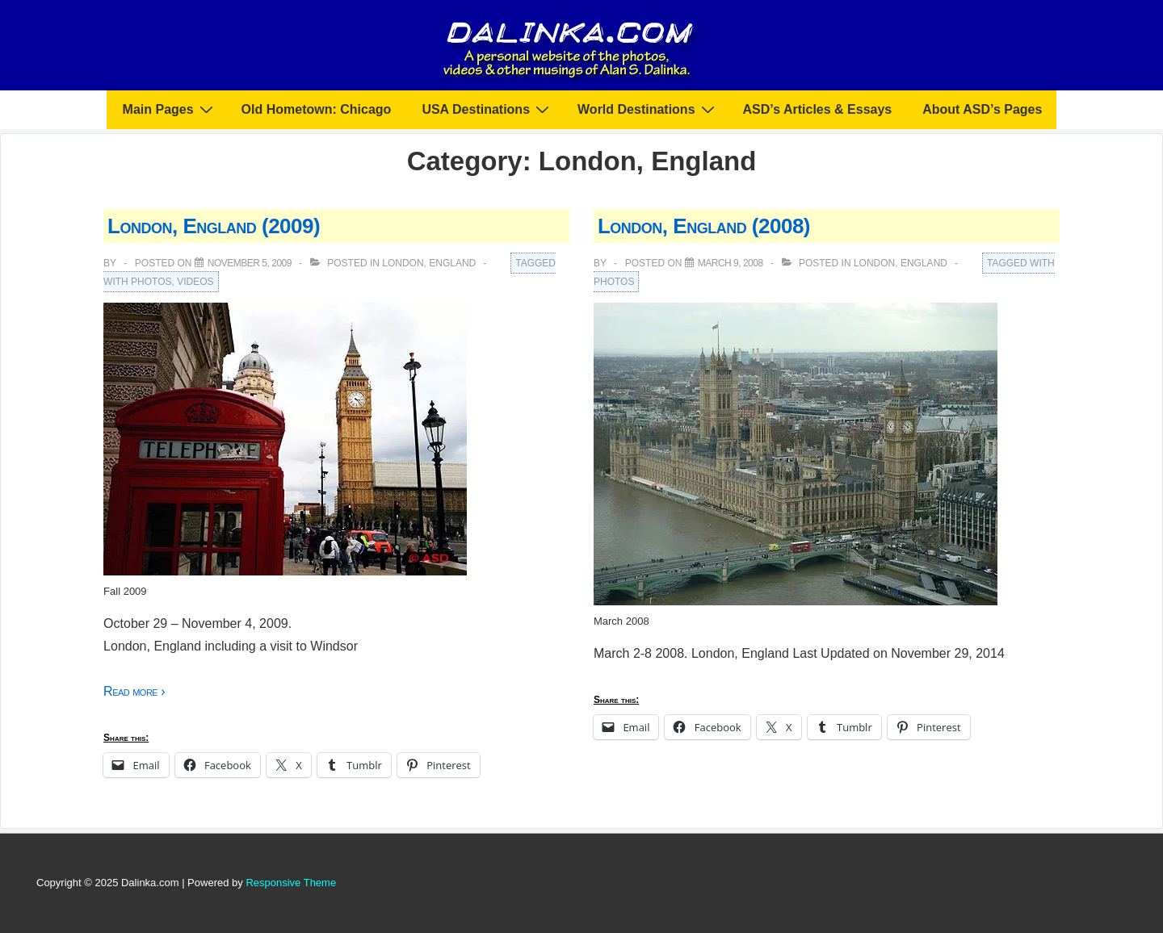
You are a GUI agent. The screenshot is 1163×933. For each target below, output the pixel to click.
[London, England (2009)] (250, 263)
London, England (429, 263)
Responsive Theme (291, 883)
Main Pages (170, 109)
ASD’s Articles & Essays (817, 109)
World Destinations (648, 109)
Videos (195, 281)
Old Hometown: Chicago (316, 109)
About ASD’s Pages (982, 109)
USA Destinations (487, 109)
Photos (151, 281)
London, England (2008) (704, 226)
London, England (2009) (213, 226)
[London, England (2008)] (730, 263)
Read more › (134, 691)
